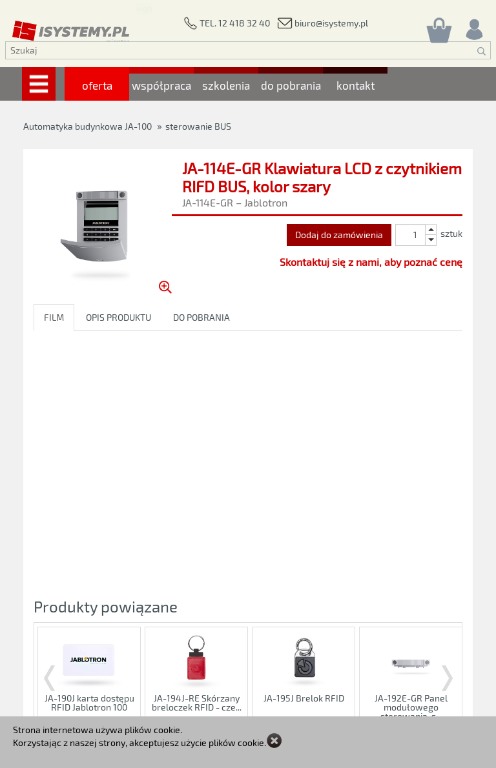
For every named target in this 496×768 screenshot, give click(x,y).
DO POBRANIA (201, 317)
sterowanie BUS (198, 126)
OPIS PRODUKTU (118, 317)
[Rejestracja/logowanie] (473, 26)
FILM (54, 317)
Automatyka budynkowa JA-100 (87, 126)
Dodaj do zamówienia (339, 234)
